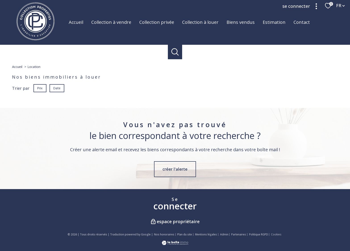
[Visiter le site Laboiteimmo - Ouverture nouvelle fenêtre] (175, 243)
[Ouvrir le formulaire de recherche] (175, 52)
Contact (302, 22)
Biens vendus (241, 22)
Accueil (76, 22)
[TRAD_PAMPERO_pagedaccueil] (35, 39)
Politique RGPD (258, 234)
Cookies (276, 234)
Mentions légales (206, 234)
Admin (224, 234)
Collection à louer (200, 22)
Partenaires (238, 234)
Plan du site (184, 234)
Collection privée (156, 22)
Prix (40, 88)
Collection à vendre (111, 22)
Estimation (274, 22)
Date (57, 88)
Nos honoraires (164, 234)
